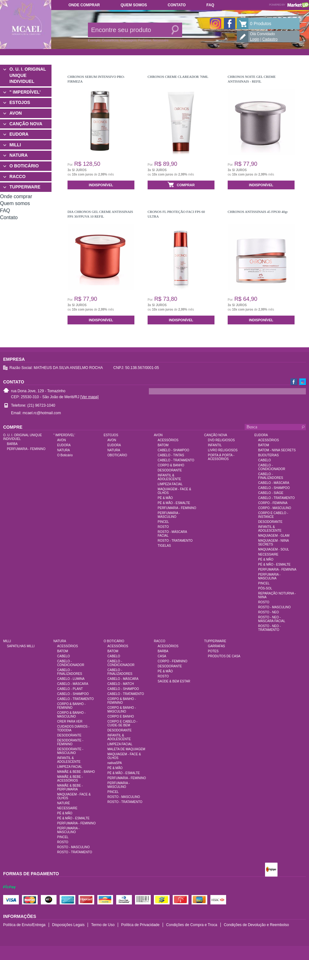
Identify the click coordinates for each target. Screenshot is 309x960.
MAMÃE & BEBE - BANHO (76, 771)
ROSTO (163, 527)
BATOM (163, 445)
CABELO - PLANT (70, 689)
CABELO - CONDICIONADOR (271, 467)
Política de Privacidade (140, 925)
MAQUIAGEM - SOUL (273, 549)
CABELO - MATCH (120, 684)
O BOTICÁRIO (24, 165)
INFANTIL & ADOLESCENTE (169, 477)
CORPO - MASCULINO (274, 508)
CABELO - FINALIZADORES (270, 476)
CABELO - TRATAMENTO (176, 460)
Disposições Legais (68, 925)
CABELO (264, 460)
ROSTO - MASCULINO (274, 607)
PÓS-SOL (265, 588)
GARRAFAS (216, 646)
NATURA (18, 155)
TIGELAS (164, 545)
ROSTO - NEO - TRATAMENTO (269, 628)
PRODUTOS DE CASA (224, 656)
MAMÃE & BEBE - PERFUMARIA (70, 787)
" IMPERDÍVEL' (25, 92)
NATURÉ (63, 803)
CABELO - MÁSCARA (273, 483)
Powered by (289, 4)
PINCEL (163, 521)
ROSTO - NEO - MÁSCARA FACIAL (271, 619)
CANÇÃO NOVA (25, 123)
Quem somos (134, 5)
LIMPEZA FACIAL (170, 484)
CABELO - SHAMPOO (173, 450)
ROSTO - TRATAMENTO (175, 540)
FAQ (210, 5)
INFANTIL (215, 445)
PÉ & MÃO (165, 498)
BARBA (12, 444)
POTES (213, 651)
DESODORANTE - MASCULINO (70, 751)
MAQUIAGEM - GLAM (273, 535)
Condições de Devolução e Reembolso (256, 925)
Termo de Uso (103, 925)
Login (254, 39)
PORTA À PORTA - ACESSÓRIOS (221, 457)
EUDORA (19, 134)
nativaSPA (114, 763)
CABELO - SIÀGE (270, 493)
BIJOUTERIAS (268, 455)
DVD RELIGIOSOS (221, 440)
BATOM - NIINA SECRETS (277, 450)
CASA (162, 656)
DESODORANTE (170, 470)
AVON (15, 113)
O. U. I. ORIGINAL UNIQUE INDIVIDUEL (27, 75)
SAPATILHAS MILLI (21, 646)
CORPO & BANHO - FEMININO (71, 705)
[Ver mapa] (89, 397)
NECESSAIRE (268, 554)
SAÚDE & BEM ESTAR (174, 681)
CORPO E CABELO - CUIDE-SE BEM (122, 723)
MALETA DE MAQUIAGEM (126, 749)
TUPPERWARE (25, 186)
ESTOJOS (19, 102)
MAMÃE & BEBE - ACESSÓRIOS (70, 778)
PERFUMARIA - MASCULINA (269, 576)
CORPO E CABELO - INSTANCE (273, 514)
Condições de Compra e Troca (191, 925)
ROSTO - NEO (268, 612)
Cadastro (270, 39)
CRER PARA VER (69, 721)
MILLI (15, 144)
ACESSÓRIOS (168, 440)
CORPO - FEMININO (172, 661)
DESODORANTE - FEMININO (70, 742)
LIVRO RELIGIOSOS (222, 450)
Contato (177, 5)
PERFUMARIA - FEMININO (26, 449)
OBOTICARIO (117, 455)
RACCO (17, 176)
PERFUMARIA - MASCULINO (169, 514)
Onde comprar (84, 5)
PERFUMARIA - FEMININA (277, 569)
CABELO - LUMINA (70, 679)
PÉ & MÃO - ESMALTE (174, 503)
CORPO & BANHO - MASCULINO (71, 714)
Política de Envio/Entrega (24, 925)
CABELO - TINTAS (171, 455)
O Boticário (65, 455)
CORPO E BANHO (120, 716)
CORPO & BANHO (171, 465)
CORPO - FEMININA (272, 503)
